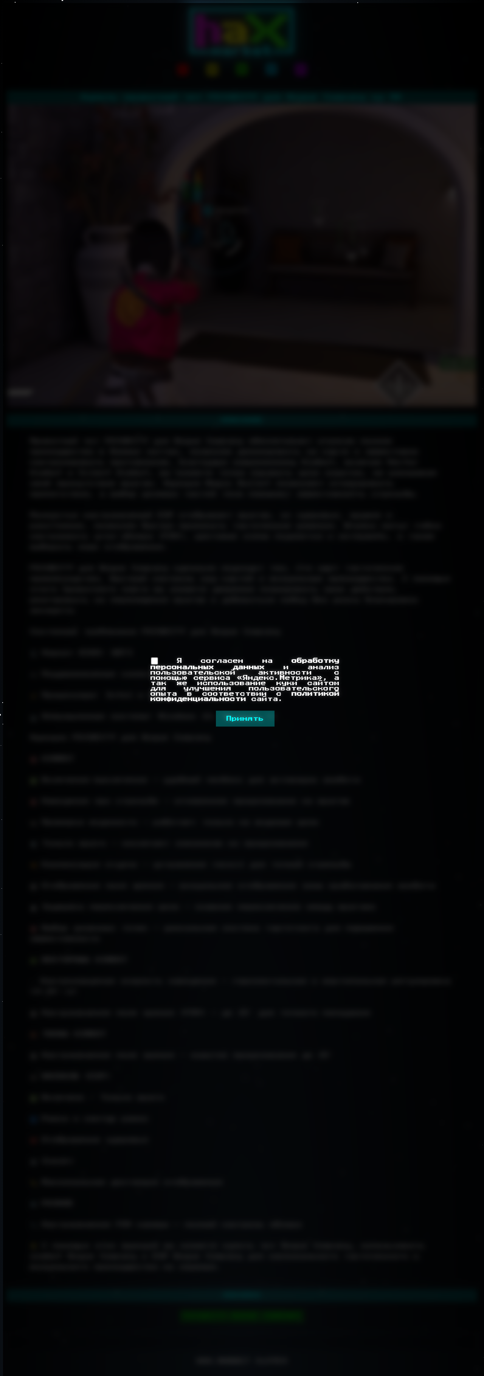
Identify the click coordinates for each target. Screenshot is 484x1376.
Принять (245, 718)
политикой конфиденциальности (245, 696)
